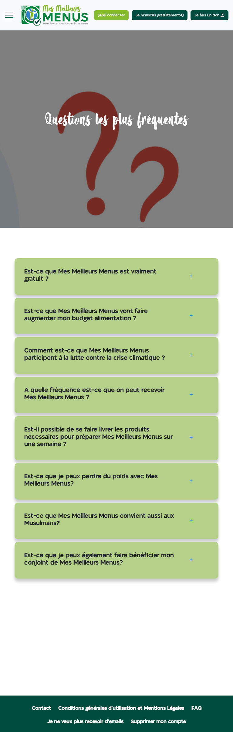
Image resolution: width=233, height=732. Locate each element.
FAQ (196, 708)
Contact (41, 708)
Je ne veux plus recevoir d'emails (85, 721)
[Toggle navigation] (9, 15)
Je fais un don (209, 15)
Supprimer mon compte (158, 721)
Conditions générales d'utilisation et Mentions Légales (121, 708)
